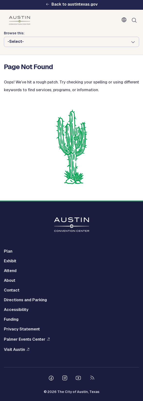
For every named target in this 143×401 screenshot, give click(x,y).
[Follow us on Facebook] (51, 378)
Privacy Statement (22, 329)
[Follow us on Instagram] (65, 378)
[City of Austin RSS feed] (92, 378)
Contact (11, 290)
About (9, 280)
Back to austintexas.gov (74, 4)
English (125, 20)
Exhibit (10, 261)
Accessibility (16, 309)
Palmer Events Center (24, 339)
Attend (10, 270)
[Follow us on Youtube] (78, 378)
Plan (8, 251)
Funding (11, 319)
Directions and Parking (25, 299)
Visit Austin (14, 349)
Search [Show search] (135, 20)
